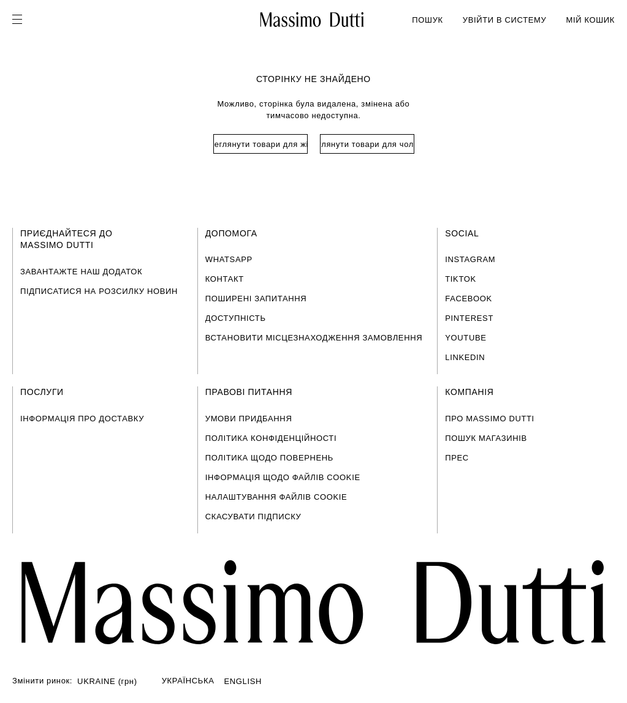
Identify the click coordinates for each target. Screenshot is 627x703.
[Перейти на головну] (312, 20)
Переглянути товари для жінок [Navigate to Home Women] (260, 144)
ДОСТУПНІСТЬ (235, 318)
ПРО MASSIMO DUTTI (489, 418)
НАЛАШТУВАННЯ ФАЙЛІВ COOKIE (276, 497)
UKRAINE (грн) (107, 681)
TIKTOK (460, 279)
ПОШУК (427, 19)
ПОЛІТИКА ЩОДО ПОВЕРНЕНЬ (269, 457)
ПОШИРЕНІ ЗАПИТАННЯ (256, 298)
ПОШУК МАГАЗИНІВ (485, 438)
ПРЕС (457, 457)
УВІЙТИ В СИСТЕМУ (505, 19)
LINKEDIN (465, 357)
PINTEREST (469, 318)
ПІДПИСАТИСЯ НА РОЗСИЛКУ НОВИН (99, 291)
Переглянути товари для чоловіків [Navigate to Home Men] (367, 144)
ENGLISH (243, 681)
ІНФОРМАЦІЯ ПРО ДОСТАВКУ (82, 418)
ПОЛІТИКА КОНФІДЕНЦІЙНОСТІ (270, 438)
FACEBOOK (468, 298)
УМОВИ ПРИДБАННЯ (248, 418)
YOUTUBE (465, 337)
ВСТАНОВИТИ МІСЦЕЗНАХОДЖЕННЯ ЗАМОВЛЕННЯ (314, 337)
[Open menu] (20, 19)
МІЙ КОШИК (590, 19)
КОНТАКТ (224, 279)
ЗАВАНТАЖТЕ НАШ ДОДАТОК (81, 271)
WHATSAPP (229, 259)
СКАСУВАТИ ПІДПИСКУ (253, 516)
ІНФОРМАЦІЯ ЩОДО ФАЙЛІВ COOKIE (282, 477)
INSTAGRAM (470, 259)
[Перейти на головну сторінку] (313, 602)
